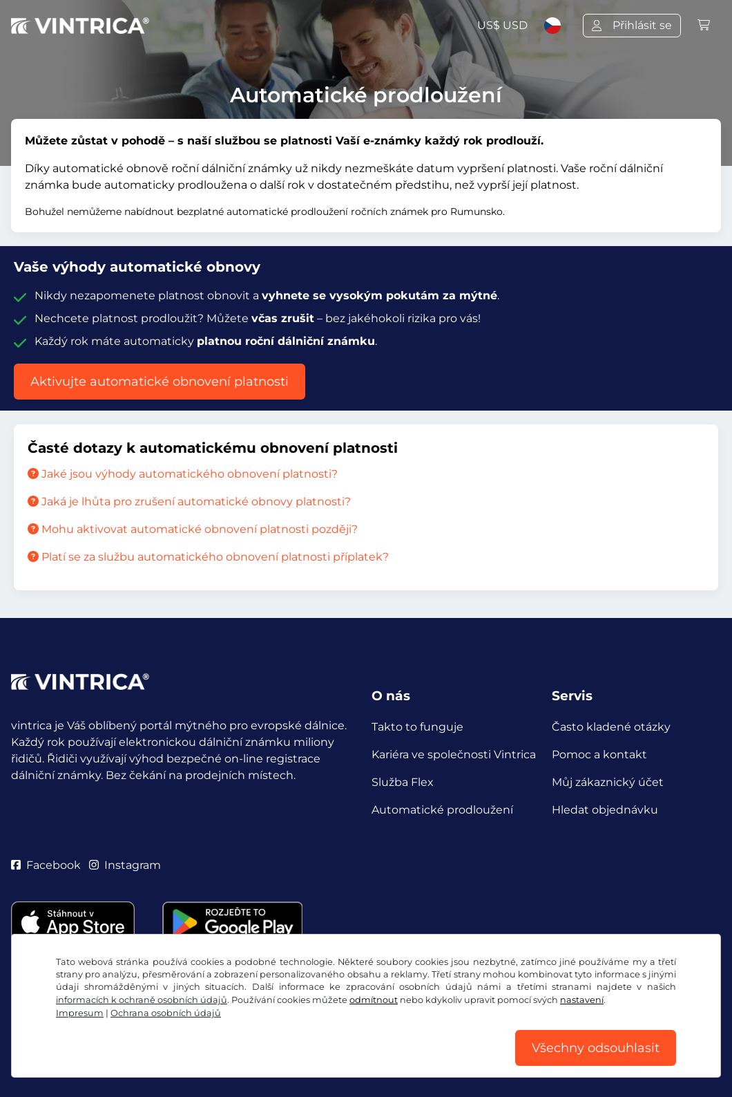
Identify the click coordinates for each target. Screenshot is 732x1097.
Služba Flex (403, 782)
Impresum (80, 1013)
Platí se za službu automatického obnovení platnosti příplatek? (208, 556)
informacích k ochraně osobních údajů (141, 1000)
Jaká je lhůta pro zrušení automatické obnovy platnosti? (189, 501)
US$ (502, 25)
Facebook (46, 865)
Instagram (125, 865)
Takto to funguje (417, 726)
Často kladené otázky (611, 726)
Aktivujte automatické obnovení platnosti (159, 381)
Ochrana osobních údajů (165, 1013)
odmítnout (373, 1000)
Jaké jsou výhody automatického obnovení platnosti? (183, 473)
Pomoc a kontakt (599, 754)
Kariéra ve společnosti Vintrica (454, 754)
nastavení (582, 1000)
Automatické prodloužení (442, 809)
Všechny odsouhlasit (595, 1048)
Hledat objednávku (605, 809)
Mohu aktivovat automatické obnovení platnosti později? (193, 529)
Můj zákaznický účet (608, 782)
